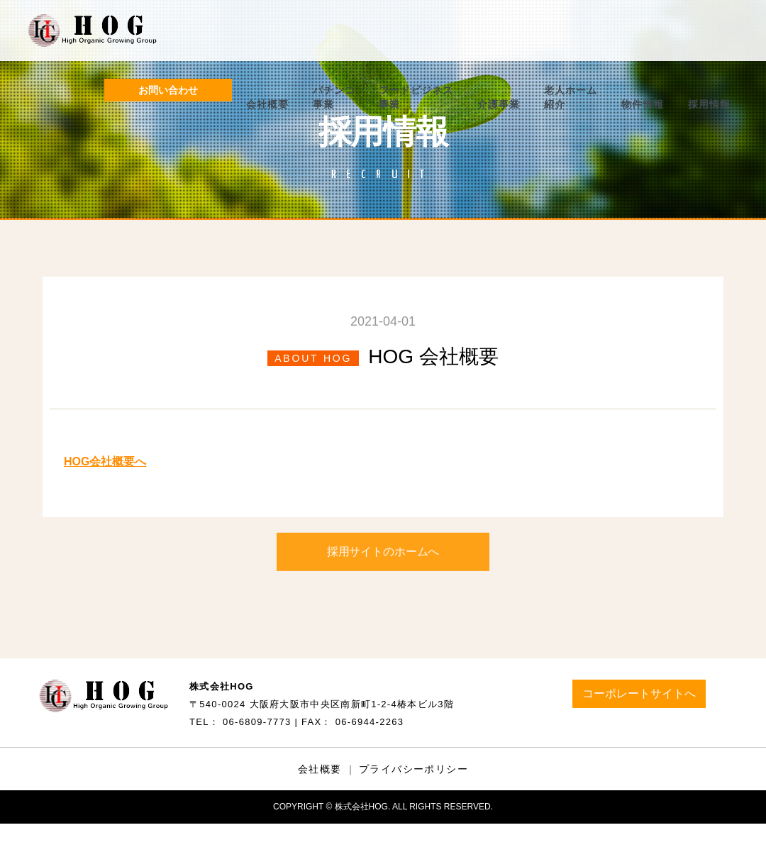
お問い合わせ (168, 90)
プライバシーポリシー (413, 769)
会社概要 (267, 104)
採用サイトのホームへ (383, 557)
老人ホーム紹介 (570, 97)
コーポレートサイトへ (639, 693)
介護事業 (498, 104)
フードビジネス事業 (416, 97)
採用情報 (709, 104)
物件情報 (642, 104)
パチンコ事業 (334, 97)
